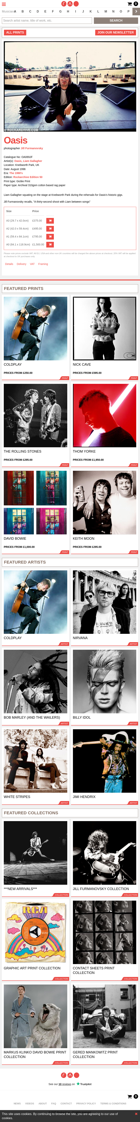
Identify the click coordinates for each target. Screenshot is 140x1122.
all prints (15, 32)
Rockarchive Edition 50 (28, 177)
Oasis (18, 160)
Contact (66, 1103)
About (43, 1103)
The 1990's (16, 173)
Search (116, 20)
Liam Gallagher (32, 160)
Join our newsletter (115, 32)
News (17, 1103)
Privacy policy (86, 1103)
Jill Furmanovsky (32, 148)
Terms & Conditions (113, 1103)
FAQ (53, 1103)
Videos (29, 1103)
